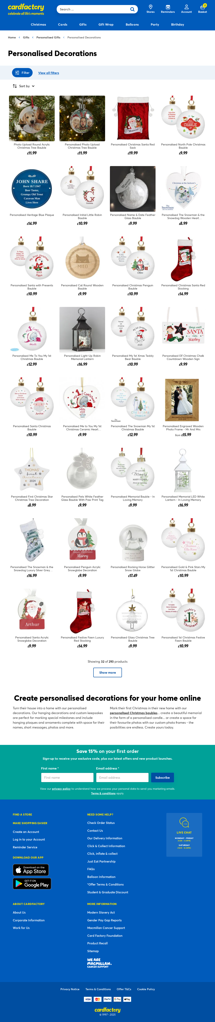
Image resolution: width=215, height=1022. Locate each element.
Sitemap (93, 951)
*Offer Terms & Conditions (105, 884)
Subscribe (162, 777)
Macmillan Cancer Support (106, 928)
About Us (19, 912)
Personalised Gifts (48, 37)
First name (49, 768)
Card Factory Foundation (105, 936)
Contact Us (95, 831)
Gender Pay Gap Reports (104, 920)
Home (12, 37)
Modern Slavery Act (101, 912)
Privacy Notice (69, 989)
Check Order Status (101, 823)
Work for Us (21, 928)
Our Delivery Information (104, 838)
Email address (107, 768)
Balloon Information (101, 877)
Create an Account (26, 832)
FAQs (91, 869)
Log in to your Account (29, 839)
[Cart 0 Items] (202, 9)
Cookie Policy (146, 989)
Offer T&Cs (124, 989)
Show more (107, 672)
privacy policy (61, 789)
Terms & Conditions (98, 989)
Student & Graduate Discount (107, 892)
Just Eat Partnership (101, 861)
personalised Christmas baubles (133, 713)
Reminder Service (25, 847)
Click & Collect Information (106, 846)
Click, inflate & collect (102, 854)
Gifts (26, 37)
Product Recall (97, 943)
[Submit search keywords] (134, 9)
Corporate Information (29, 920)
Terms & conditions (103, 793)
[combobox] (93, 9)
